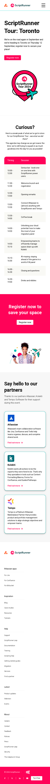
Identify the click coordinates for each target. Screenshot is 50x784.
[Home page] (21, 5)
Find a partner (9, 676)
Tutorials (7, 618)
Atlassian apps (10, 569)
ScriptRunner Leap (10, 747)
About (6, 714)
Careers (7, 721)
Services (7, 671)
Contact (7, 726)
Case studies (9, 608)
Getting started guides (12, 661)
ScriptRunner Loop (10, 640)
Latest (7, 687)
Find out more (15, 443)
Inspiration (8, 596)
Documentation (9, 646)
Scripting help (9, 656)
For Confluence (9, 580)
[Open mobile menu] (43, 5)
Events (6, 704)
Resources (8, 613)
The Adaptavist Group (12, 757)
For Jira (7, 575)
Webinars (7, 699)
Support (7, 635)
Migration (7, 666)
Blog (5, 603)
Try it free (36, 778)
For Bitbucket (9, 585)
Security (7, 752)
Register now (12, 57)
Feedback (7, 731)
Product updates (10, 694)
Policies (7, 736)
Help (6, 629)
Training (7, 651)
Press (6, 741)
